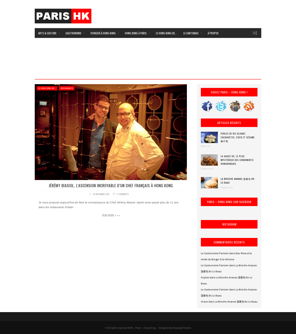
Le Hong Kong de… (166, 33)
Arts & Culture (47, 33)
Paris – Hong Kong (145, 327)
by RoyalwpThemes (180, 327)
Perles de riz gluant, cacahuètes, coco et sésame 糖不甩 (238, 137)
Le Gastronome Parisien (215, 253)
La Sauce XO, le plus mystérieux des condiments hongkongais (237, 160)
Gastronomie (73, 33)
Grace (204, 301)
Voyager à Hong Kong (103, 33)
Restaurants (67, 88)
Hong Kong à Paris (136, 33)
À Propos (213, 33)
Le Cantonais (191, 33)
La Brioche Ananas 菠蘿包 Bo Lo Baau (237, 180)
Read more (108, 215)
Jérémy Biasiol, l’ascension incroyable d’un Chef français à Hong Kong (111, 185)
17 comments (123, 194)
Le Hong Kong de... (47, 88)
